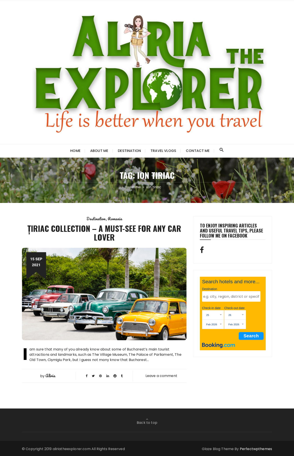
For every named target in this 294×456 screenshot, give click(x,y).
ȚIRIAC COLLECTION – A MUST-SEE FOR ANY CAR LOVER (104, 232)
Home (75, 150)
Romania (115, 218)
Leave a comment (161, 375)
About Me (99, 150)
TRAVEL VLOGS (163, 150)
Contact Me (198, 150)
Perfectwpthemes (256, 448)
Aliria (50, 375)
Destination (129, 150)
